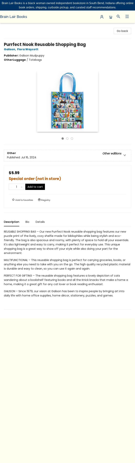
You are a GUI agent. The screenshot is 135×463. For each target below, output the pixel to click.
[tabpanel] (67, 269)
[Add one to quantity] (21, 187)
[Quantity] (16, 187)
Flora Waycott (28, 49)
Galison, (10, 49)
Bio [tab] (27, 222)
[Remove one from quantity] (11, 187)
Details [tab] (40, 222)
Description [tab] (11, 222)
